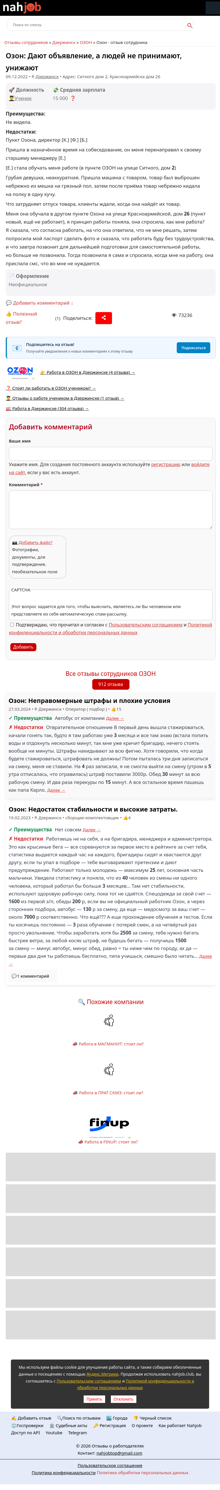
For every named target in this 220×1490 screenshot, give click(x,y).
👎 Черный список (152, 1418)
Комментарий (26, 484)
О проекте (142, 1425)
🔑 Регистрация (109, 1425)
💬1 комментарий (30, 976)
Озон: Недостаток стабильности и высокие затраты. (93, 809)
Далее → (115, 718)
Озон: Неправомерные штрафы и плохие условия (89, 700)
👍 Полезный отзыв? (21, 317)
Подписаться (193, 347)
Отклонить (123, 1399)
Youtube (54, 1432)
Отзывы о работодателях (118, 1446)
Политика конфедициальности (64, 1472)
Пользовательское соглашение (110, 1465)
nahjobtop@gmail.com (119, 1453)
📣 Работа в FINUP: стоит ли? (108, 1142)
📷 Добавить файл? (32, 542)
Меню (213, 7)
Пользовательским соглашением (145, 625)
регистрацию (165, 464)
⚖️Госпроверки (27, 1425)
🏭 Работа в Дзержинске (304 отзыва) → (47, 408)
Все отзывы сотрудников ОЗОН (111, 674)
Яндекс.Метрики (103, 1374)
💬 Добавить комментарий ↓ (39, 302)
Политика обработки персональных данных (142, 1472)
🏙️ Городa (116, 1418)
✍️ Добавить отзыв (31, 1418)
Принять (94, 1399)
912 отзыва (110, 684)
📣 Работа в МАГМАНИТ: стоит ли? (108, 1044)
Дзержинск (63, 42)
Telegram (77, 1432)
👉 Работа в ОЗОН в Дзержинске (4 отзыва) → (87, 372)
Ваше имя (20, 441)
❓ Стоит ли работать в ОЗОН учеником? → (51, 388)
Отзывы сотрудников (26, 42)
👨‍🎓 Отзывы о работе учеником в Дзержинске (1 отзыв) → (65, 398)
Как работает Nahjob (179, 1425)
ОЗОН (86, 42)
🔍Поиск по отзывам (79, 1418)
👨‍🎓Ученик (20, 98)
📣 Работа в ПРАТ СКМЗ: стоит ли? (107, 1092)
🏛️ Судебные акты (68, 1425)
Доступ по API (25, 1432)
